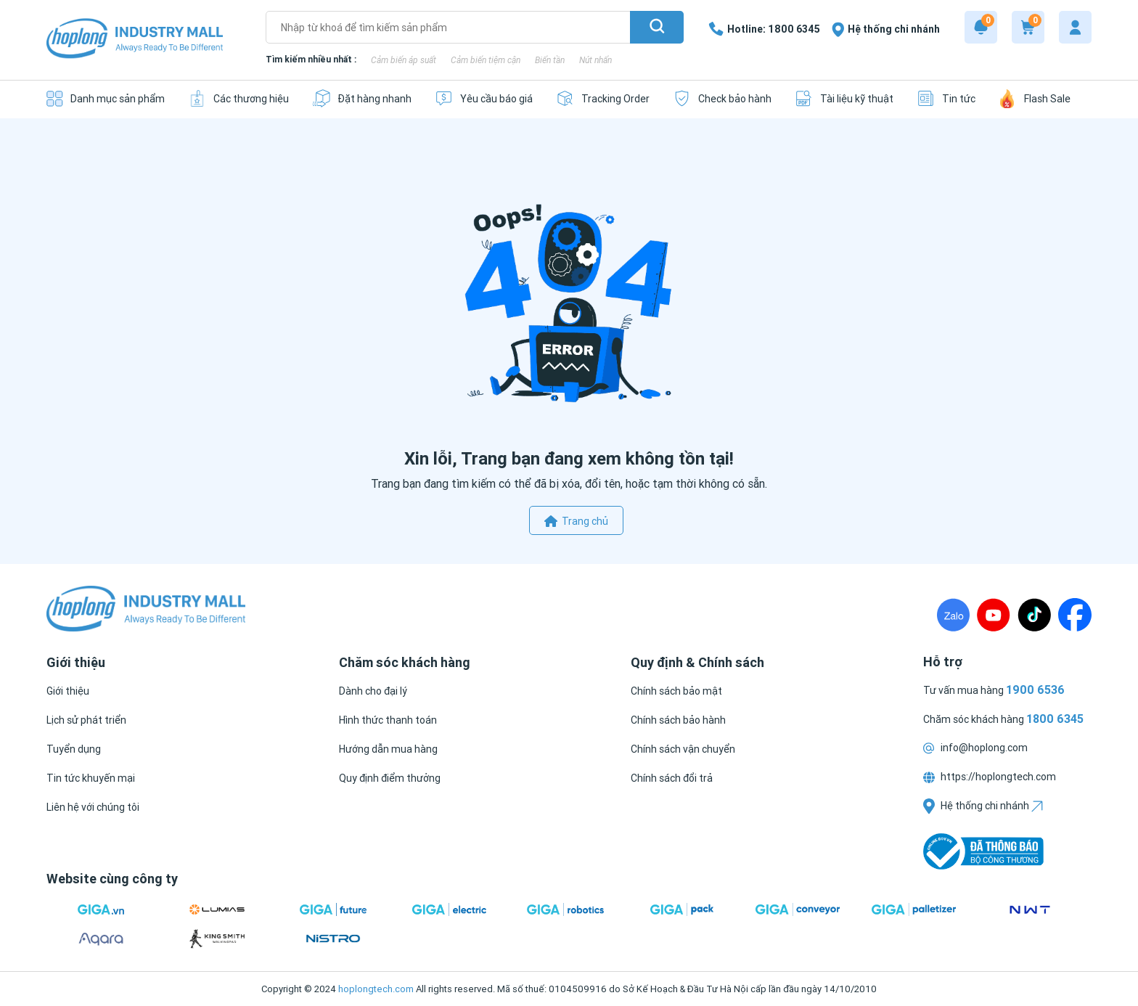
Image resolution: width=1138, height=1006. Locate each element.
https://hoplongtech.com (989, 776)
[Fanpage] (1075, 614)
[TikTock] (1034, 614)
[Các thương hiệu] (238, 98)
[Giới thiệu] (67, 691)
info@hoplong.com (975, 747)
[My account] (1075, 27)
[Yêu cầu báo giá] (484, 98)
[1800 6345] (764, 29)
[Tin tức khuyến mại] (90, 778)
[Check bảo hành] (722, 98)
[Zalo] (953, 614)
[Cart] (1028, 27)
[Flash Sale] (1035, 98)
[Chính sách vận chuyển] (683, 749)
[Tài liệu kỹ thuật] (844, 98)
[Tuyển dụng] (73, 749)
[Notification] (981, 27)
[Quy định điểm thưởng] (390, 778)
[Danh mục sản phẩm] (105, 98)
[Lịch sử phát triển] (86, 720)
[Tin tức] (946, 98)
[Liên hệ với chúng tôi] (92, 807)
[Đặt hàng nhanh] (362, 98)
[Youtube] (993, 614)
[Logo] (134, 39)
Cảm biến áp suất (403, 59)
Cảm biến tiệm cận (485, 59)
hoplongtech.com (376, 989)
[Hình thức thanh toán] (388, 720)
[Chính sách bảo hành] (678, 720)
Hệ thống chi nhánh (983, 805)
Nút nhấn (595, 59)
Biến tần (550, 59)
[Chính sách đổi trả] (672, 778)
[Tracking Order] (603, 98)
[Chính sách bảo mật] (676, 691)
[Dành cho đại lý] (373, 691)
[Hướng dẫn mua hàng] (388, 749)
